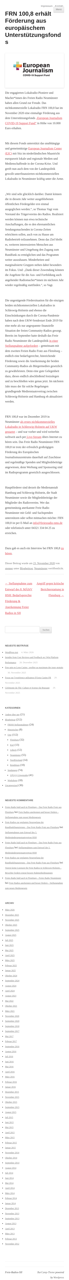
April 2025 (10, 955)
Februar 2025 (11, 965)
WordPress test (11, 652)
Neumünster (41, 568)
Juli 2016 (9, 1056)
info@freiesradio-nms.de (47, 522)
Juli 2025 (9, 940)
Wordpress (58, 1277)
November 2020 (12, 1016)
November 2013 (12, 1213)
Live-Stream (33, 436)
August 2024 (10, 986)
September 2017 (12, 1031)
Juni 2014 (9, 1178)
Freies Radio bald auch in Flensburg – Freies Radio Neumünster (33, 878)
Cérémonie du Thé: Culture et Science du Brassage (27, 688)
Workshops (12, 780)
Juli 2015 (9, 1117)
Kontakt (59, 6)
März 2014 (10, 1193)
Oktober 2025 (11, 925)
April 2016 (10, 1072)
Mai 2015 (9, 1127)
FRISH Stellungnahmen (18, 724)
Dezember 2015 (12, 1092)
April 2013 (10, 1228)
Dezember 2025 (12, 915)
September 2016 (12, 1046)
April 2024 (10, 991)
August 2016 (10, 1051)
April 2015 (10, 1132)
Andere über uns (12, 714)
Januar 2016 (10, 1087)
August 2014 (10, 1168)
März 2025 (10, 960)
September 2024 (12, 980)
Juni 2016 (9, 1061)
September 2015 (12, 1107)
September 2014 (12, 1163)
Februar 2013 (11, 1239)
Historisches (13, 729)
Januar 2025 (10, 970)
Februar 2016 (11, 1082)
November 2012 (12, 1244)
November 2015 (12, 1097)
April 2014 (10, 1188)
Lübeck (13, 750)
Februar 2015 (11, 1142)
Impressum (46, 6)
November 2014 (12, 1152)
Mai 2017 (9, 1036)
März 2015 (10, 1137)
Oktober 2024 (11, 975)
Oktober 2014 (11, 1158)
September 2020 (12, 1021)
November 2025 (12, 920)
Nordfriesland (16, 760)
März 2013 (10, 1233)
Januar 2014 (10, 1203)
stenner (9, 568)
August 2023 (10, 996)
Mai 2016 (9, 1066)
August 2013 (10, 1223)
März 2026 (10, 910)
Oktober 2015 (11, 1102)
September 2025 (12, 930)
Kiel (12, 745)
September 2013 (12, 1218)
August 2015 (10, 1112)
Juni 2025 (9, 945)
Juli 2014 (9, 1173)
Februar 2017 (11, 1041)
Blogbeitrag (26, 568)
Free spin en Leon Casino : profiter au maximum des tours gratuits (34, 667)
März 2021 (10, 1011)
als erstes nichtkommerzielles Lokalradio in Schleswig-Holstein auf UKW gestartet (31, 426)
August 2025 (10, 935)
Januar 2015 (10, 1147)
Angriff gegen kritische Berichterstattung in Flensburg (50, 589)
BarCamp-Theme (46, 1272)
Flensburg (14, 740)
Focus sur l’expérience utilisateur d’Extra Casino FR (28, 677)
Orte (9, 735)
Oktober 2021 (11, 1006)
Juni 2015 (9, 1122)
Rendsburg (15, 765)
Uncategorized (11, 785)
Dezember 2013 (12, 1208)
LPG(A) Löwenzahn (19, 775)
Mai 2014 (9, 1183)
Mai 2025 (9, 950)
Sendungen (12, 770)
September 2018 (12, 1026)
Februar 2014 (11, 1198)
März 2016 (10, 1077)
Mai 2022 (9, 1001)
